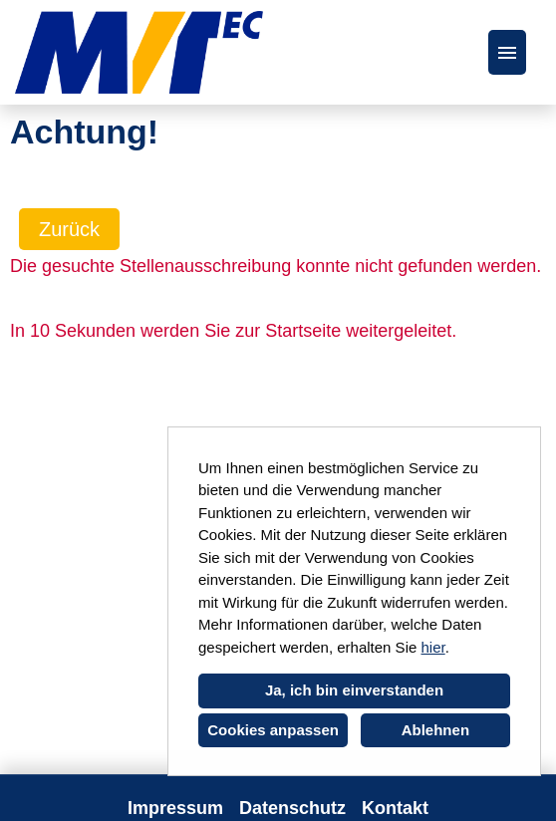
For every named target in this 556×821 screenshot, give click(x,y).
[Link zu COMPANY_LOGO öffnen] (139, 52)
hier (432, 647)
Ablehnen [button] (435, 729)
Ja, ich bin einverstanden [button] (354, 690)
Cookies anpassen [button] (273, 729)
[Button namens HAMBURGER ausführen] (507, 52)
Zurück (69, 229)
